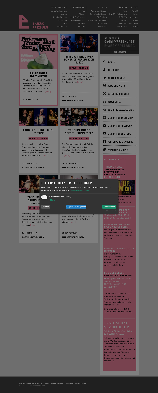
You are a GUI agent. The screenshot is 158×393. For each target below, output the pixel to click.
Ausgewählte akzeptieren (76, 206)
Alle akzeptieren (109, 206)
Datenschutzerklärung (79, 190)
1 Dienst (52, 200)
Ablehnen (45, 206)
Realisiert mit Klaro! (110, 211)
